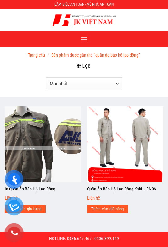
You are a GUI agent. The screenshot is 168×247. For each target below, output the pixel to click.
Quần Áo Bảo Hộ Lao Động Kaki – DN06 (121, 188)
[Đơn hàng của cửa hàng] (84, 83)
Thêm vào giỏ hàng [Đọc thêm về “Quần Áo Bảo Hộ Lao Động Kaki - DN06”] (107, 208)
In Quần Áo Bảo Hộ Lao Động (30, 188)
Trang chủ (36, 55)
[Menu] (84, 39)
